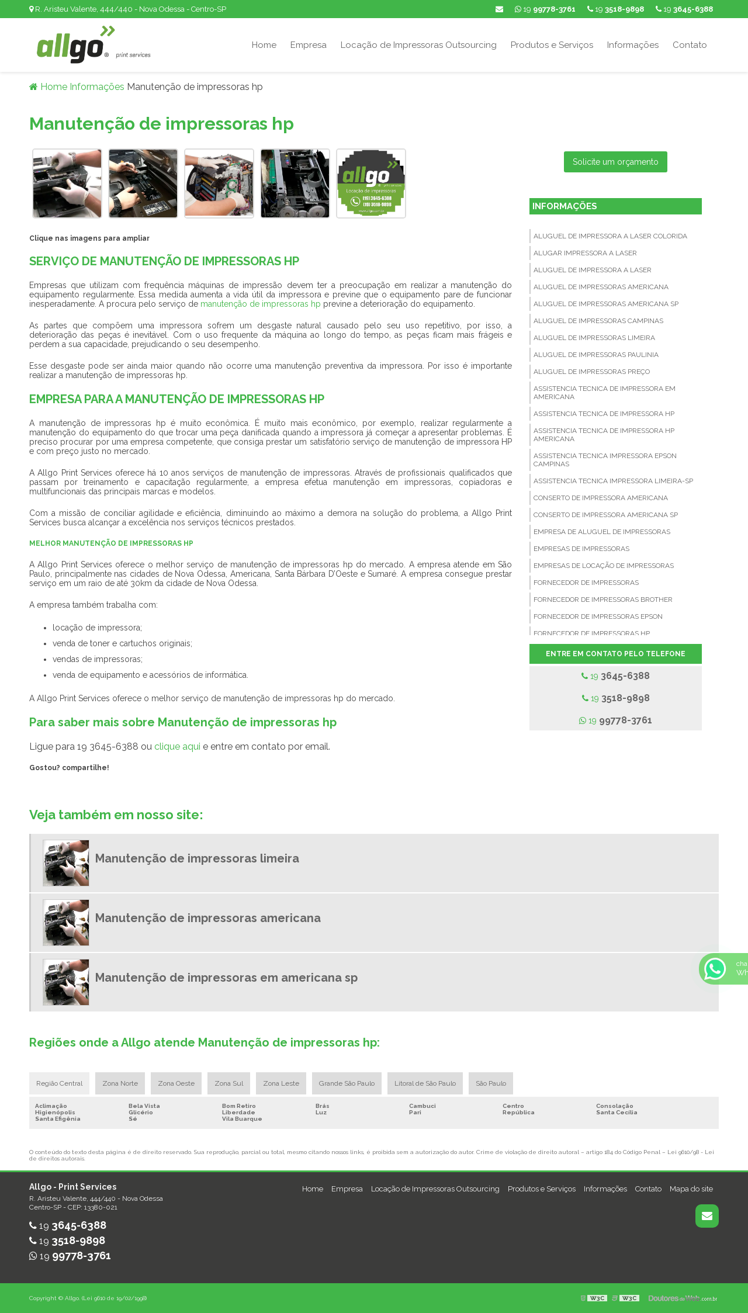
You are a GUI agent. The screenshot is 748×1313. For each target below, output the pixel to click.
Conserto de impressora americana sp (606, 515)
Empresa (308, 45)
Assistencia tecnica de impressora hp (604, 414)
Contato (690, 45)
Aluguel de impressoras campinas (598, 321)
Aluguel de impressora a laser (593, 270)
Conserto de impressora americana (601, 498)
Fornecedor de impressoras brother (603, 599)
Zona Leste (281, 1083)
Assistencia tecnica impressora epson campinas (605, 460)
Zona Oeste (176, 1083)
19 (684, 9)
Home (264, 45)
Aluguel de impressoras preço (592, 372)
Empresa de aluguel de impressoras (602, 532)
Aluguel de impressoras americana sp (606, 304)
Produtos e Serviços (552, 45)
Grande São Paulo (347, 1083)
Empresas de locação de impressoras (604, 566)
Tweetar (45, 784)
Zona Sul (228, 1083)
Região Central (59, 1083)
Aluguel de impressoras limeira (594, 338)
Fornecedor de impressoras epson (598, 616)
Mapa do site (691, 1188)
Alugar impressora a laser (585, 253)
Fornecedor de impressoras (586, 582)
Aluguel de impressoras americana (601, 287)
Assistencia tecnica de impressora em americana (605, 392)
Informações (633, 45)
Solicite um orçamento (616, 162)
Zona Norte (120, 1083)
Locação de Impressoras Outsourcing (419, 45)
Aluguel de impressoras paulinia (596, 355)
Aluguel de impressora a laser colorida (610, 236)
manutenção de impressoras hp (260, 304)
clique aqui (177, 746)
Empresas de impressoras (581, 549)
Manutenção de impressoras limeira (197, 858)
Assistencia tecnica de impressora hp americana (604, 435)
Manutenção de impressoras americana (208, 918)
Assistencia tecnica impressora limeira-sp (613, 481)
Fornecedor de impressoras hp (592, 633)
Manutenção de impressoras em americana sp (226, 978)
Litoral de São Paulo (425, 1083)
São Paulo (491, 1083)
